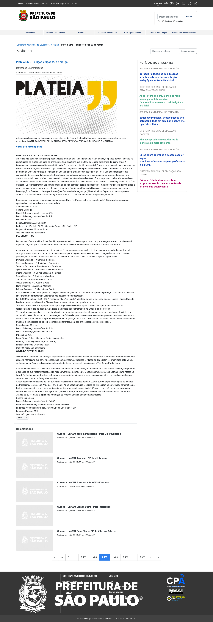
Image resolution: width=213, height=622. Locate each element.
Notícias (179, 21)
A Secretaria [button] (30, 33)
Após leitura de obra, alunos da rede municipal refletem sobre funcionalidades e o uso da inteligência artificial (162, 100)
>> (151, 557)
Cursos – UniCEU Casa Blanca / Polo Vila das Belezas (86, 531)
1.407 (125, 557)
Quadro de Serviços (158, 33)
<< (61, 557)
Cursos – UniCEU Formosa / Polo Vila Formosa (83, 482)
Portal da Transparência (60, 3)
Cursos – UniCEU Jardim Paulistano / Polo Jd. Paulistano (89, 433)
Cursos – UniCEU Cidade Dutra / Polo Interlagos (83, 506)
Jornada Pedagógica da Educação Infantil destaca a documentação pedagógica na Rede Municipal (159, 77)
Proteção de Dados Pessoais (184, 33)
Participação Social (132, 33)
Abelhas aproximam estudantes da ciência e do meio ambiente (159, 141)
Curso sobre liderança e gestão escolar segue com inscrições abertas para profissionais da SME (162, 159)
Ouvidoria (44, 3)
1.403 (83, 557)
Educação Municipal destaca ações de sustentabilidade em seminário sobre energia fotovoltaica (162, 121)
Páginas (168, 21)
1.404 (94, 557)
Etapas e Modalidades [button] (56, 33)
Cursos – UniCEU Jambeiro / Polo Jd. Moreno (82, 458)
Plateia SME (22, 418)
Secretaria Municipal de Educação (33, 45)
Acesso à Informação (107, 33)
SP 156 (74, 3)
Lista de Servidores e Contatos (123, 586)
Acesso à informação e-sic (28, 3)
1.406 (115, 557)
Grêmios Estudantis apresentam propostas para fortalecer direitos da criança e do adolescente (160, 183)
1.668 (142, 557)
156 (111, 582)
